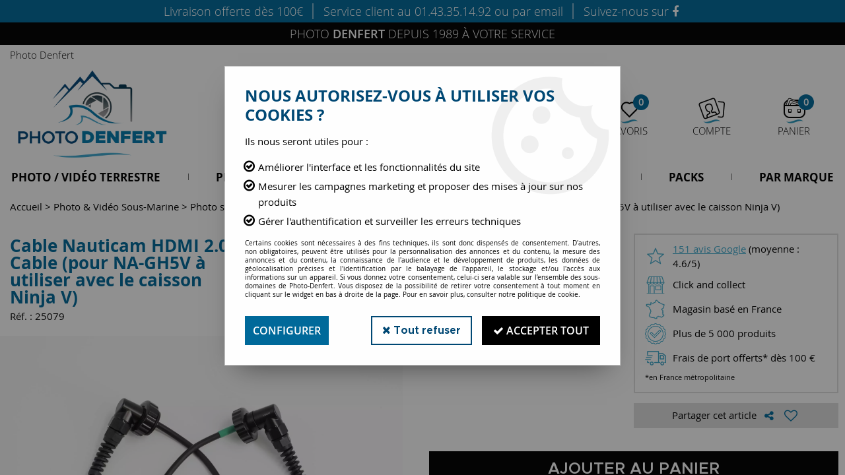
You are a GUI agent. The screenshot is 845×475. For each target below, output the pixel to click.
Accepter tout (541, 330)
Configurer (287, 330)
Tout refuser (421, 330)
